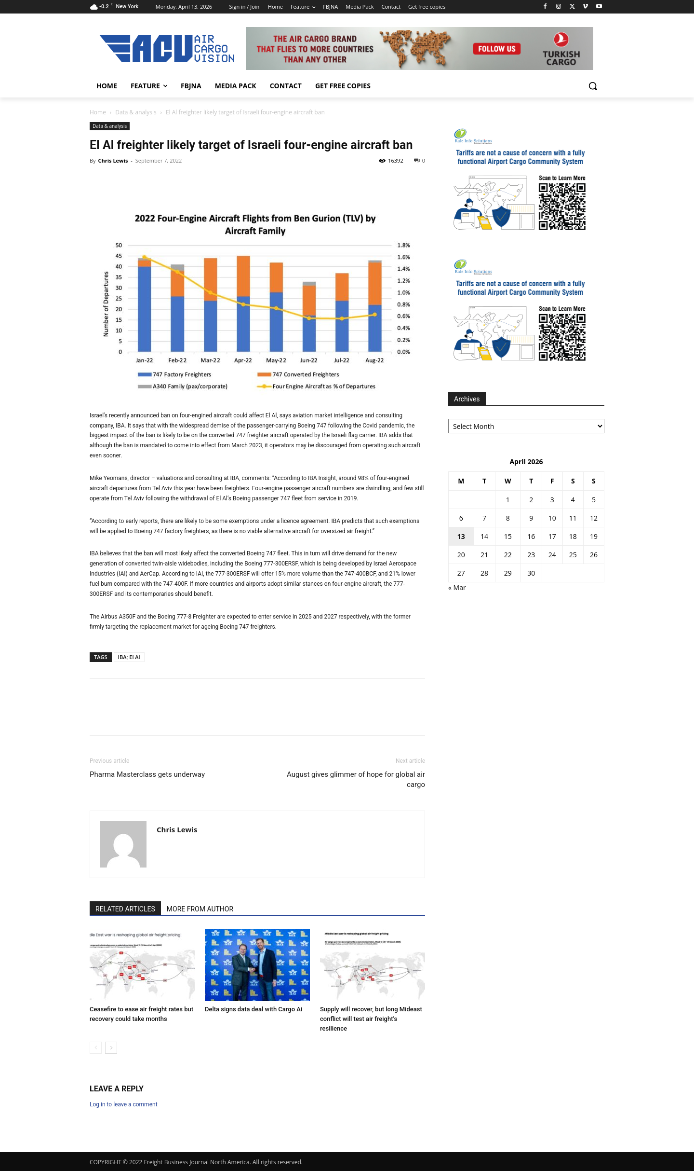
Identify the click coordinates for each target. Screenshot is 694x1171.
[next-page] (111, 1048)
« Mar (457, 587)
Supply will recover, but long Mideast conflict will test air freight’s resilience (371, 1019)
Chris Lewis (113, 160)
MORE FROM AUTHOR (200, 909)
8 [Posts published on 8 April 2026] (508, 518)
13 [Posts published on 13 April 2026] (461, 536)
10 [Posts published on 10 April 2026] (552, 518)
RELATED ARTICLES (125, 909)
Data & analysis (136, 112)
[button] (592, 85)
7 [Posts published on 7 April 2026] (484, 518)
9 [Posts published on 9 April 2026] (531, 518)
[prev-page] (96, 1048)
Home (98, 112)
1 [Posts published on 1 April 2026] (508, 499)
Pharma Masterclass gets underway (147, 774)
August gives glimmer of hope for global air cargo (356, 779)
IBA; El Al (129, 657)
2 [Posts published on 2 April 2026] (531, 499)
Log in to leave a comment (124, 1104)
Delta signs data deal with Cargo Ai (253, 1009)
